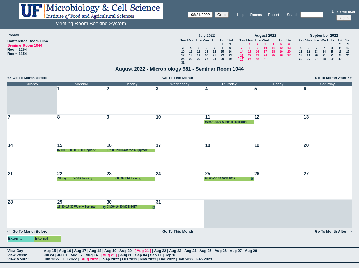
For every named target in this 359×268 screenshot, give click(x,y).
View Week (16, 255)
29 (222, 59)
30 (230, 59)
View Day (15, 251)
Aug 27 (236, 251)
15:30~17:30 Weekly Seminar (82, 207)
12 (198, 51)
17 (182, 55)
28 (214, 59)
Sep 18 (170, 255)
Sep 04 (141, 255)
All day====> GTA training (74, 178)
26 (198, 59)
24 (182, 59)
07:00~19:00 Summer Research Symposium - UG (226, 122)
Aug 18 (95, 251)
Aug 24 (190, 251)
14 (214, 51)
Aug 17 (80, 251)
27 (206, 59)
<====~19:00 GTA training (124, 178)
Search (292, 15)
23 (230, 55)
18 (190, 55)
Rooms (256, 15)
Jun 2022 (51, 259)
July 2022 (206, 35)
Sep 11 (156, 255)
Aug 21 (143, 251)
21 (214, 55)
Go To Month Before (30, 78)
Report (273, 15)
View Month (17, 259)
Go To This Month (177, 78)
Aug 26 (221, 251)
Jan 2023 (186, 259)
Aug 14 (92, 255)
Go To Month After (331, 78)
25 (190, 59)
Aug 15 (50, 251)
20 (206, 55)
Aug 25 (205, 251)
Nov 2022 (148, 259)
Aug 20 (125, 251)
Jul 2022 (69, 259)
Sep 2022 (111, 259)
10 (182, 51)
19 (198, 55)
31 (182, 62)
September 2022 (324, 35)
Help (241, 15)
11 (190, 51)
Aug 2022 (90, 259)
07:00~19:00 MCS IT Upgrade (76, 150)
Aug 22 (160, 251)
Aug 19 (110, 251)
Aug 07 (76, 255)
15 (222, 51)
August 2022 (265, 35)
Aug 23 (175, 251)
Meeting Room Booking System (90, 23)
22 (222, 55)
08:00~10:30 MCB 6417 (229, 179)
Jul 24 (49, 255)
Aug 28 (251, 251)
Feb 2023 (204, 259)
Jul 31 (62, 255)
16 (230, 51)
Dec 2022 (167, 259)
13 (206, 51)
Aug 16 (65, 251)
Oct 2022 (129, 259)
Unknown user (343, 12)
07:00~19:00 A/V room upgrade (127, 150)
